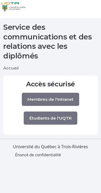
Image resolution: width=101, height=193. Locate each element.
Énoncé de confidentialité (38, 154)
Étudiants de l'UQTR (50, 118)
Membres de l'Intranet (50, 99)
